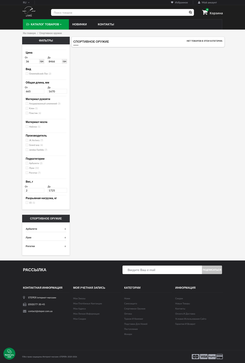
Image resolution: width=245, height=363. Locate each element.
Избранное (179, 2)
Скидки (179, 298)
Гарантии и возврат (185, 324)
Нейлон (34, 126)
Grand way (36, 145)
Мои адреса (79, 308)
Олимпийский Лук (40, 73)
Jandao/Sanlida (38, 149)
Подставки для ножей (135, 324)
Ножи (127, 298)
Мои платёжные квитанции (87, 303)
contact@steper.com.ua (40, 311)
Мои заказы (79, 298)
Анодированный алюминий (44, 103)
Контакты (180, 308)
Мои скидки (79, 318)
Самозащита (130, 303)
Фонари (128, 334)
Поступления (131, 329)
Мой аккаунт (207, 2)
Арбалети (35, 163)
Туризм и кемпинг (133, 318)
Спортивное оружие (134, 308)
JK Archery (36, 140)
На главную (29, 33)
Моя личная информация (86, 313)
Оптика (128, 313)
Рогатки (34, 172)
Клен (33, 108)
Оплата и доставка (185, 313)
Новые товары (182, 303)
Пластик (35, 113)
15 (32, 202)
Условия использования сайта (190, 318)
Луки (34, 168)
